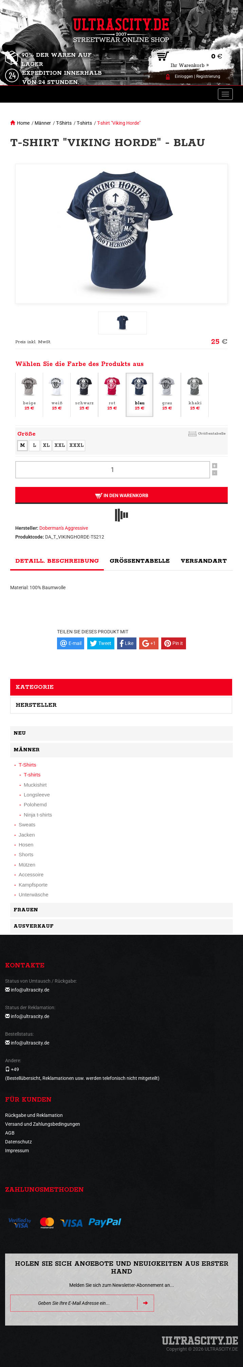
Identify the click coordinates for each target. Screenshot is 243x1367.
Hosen (26, 844)
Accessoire (31, 874)
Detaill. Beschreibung (57, 561)
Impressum (17, 1150)
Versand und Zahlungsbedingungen (42, 1124)
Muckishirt (35, 785)
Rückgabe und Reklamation (34, 1115)
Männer (43, 123)
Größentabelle (212, 433)
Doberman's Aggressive (63, 528)
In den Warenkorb (121, 495)
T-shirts (84, 123)
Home (23, 123)
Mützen (27, 864)
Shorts (26, 854)
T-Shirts (64, 123)
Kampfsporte (33, 885)
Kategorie (35, 687)
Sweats (27, 824)
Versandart (204, 561)
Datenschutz (18, 1141)
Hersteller (36, 705)
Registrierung (208, 76)
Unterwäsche (34, 894)
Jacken (27, 835)
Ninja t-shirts (38, 815)
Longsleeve (37, 795)
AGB (10, 1133)
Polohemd (35, 804)
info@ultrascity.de (30, 990)
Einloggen (184, 76)
